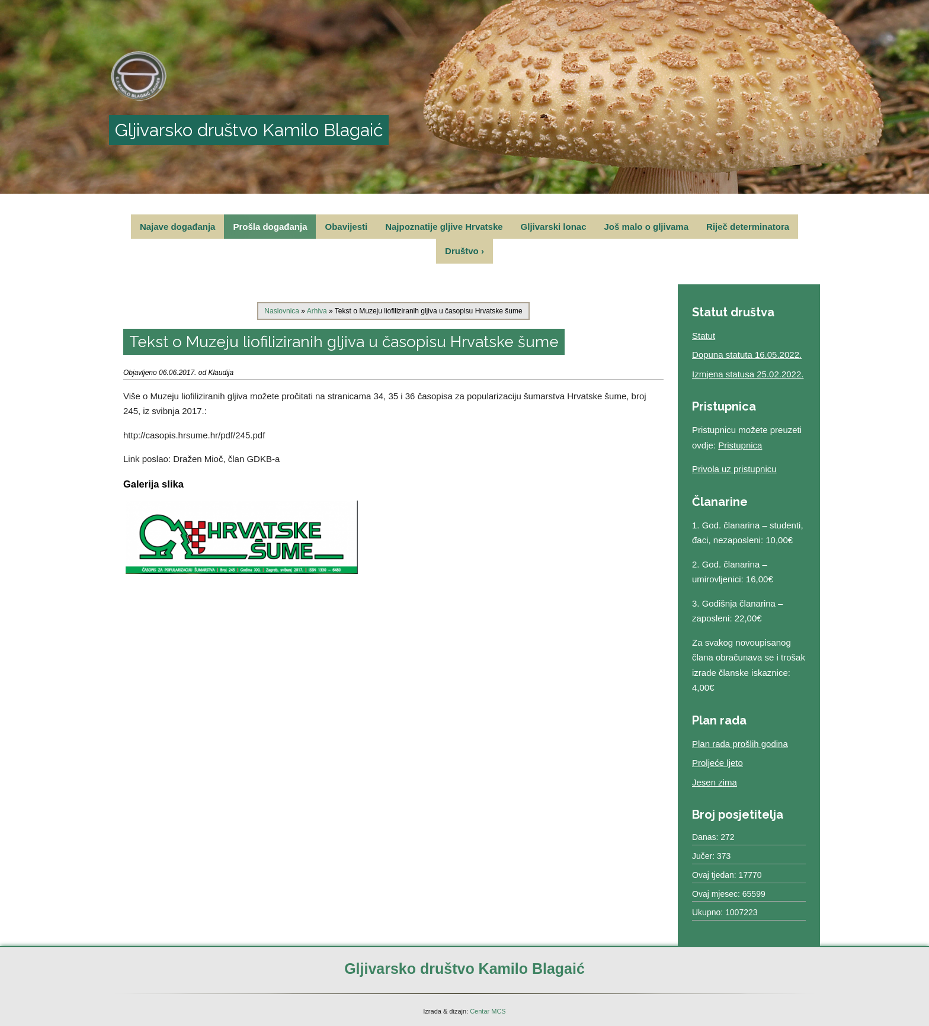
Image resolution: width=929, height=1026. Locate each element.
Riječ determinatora (747, 227)
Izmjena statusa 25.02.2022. (747, 374)
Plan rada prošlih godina (740, 744)
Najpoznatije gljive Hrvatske (443, 227)
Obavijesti (346, 227)
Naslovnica (281, 311)
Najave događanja (178, 227)
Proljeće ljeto (717, 763)
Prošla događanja (270, 227)
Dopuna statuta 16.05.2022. (747, 355)
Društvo (464, 251)
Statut (703, 336)
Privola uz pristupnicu (734, 469)
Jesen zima (714, 782)
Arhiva (317, 311)
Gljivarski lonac (554, 227)
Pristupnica (740, 445)
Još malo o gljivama (646, 227)
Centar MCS (488, 1011)
